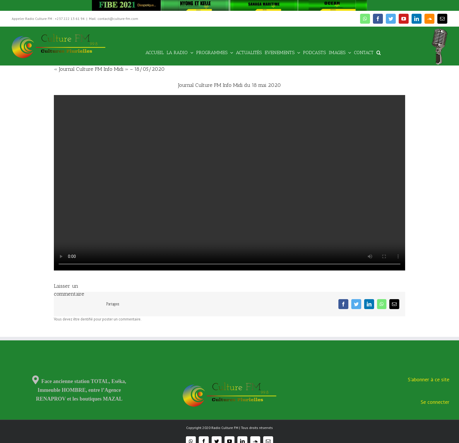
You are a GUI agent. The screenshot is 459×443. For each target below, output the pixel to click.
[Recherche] (378, 52)
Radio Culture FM (224, 427)
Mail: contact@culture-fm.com (113, 18)
